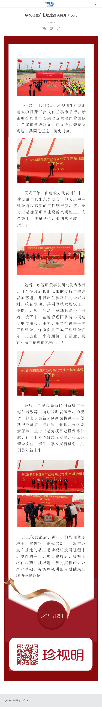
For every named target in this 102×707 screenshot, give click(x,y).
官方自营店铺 (12, 700)
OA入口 (24, 700)
